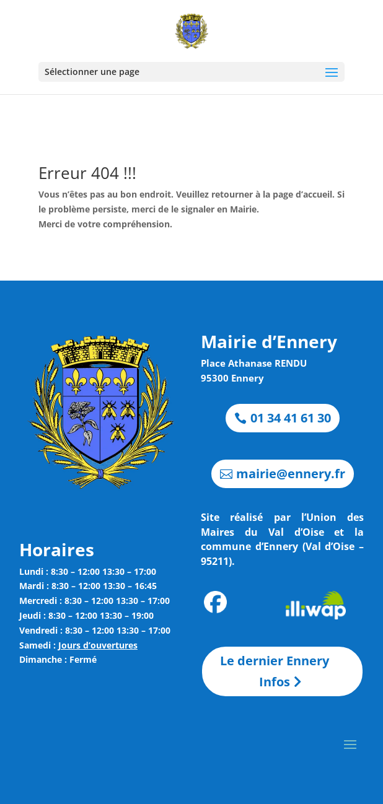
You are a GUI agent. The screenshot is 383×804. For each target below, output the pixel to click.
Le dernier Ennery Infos (274, 671)
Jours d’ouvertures (98, 645)
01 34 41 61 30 (290, 417)
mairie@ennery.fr (290, 473)
